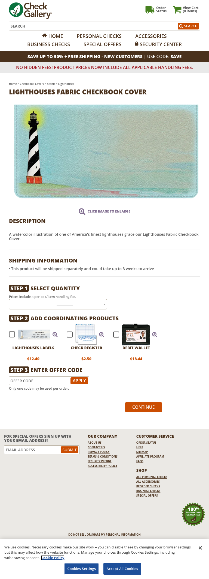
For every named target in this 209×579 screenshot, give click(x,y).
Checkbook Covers (32, 84)
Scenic (51, 84)
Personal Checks (99, 36)
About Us (95, 442)
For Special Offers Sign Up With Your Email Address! (38, 438)
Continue (143, 407)
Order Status (146, 442)
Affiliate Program (150, 456)
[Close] (200, 548)
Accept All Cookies (122, 568)
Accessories (151, 36)
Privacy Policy (99, 451)
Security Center (161, 44)
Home (55, 36)
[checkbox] (31, 334)
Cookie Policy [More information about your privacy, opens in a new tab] (52, 557)
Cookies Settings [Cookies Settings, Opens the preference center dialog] (81, 568)
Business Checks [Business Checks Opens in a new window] (148, 491)
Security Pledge (99, 461)
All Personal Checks (151, 477)
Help (139, 447)
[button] (55, 335)
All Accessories (148, 481)
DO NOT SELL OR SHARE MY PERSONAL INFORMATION (104, 534)
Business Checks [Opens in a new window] (48, 44)
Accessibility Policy (102, 465)
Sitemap (142, 451)
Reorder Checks (148, 486)
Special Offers (102, 44)
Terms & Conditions (103, 456)
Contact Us (96, 447)
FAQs (139, 461)
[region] (104, 559)
